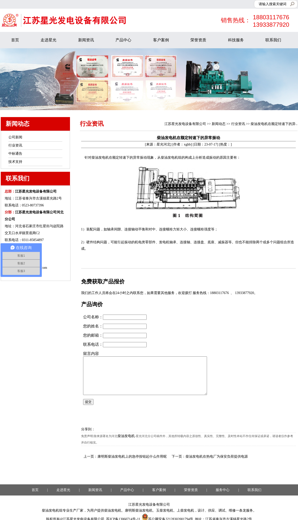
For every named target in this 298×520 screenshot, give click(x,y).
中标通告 (15, 153)
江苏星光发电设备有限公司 (185, 124)
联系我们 (273, 40)
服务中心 (222, 490)
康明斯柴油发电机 (139, 510)
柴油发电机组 (52, 510)
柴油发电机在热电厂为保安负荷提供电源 (216, 456)
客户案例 (161, 40)
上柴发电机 (185, 510)
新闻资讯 (86, 40)
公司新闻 (15, 137)
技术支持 (15, 162)
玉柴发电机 (164, 510)
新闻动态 (219, 124)
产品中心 (123, 40)
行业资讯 (238, 124)
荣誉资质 (198, 40)
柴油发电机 (126, 436)
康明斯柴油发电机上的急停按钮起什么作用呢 (132, 456)
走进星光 (48, 40)
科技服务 (236, 40)
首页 (15, 40)
